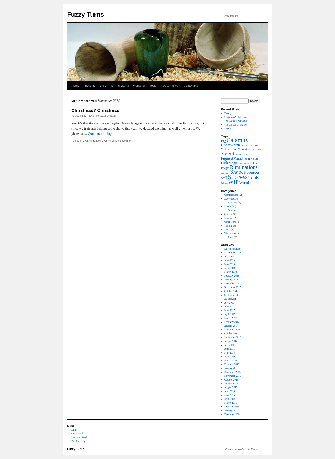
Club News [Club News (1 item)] (253, 145)
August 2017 (231, 298)
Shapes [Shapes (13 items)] (238, 172)
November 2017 (232, 287)
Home (75, 85)
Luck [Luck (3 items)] (224, 163)
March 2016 (230, 360)
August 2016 (231, 341)
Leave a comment (122, 140)
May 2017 (229, 310)
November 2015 (232, 375)
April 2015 (229, 398)
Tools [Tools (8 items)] (253, 177)
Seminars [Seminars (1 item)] (225, 173)
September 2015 (232, 383)
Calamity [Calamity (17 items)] (237, 140)
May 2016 (229, 352)
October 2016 (231, 333)
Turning (228, 225)
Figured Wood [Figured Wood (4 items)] (232, 158)
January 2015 (231, 410)
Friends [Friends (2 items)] (248, 158)
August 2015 (231, 387)
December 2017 (232, 283)
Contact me (191, 85)
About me (90, 85)
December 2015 (232, 371)
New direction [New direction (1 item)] (244, 163)
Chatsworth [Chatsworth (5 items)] (230, 145)
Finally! (228, 113)
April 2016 (229, 356)
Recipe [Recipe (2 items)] (225, 168)
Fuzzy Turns (85, 14)
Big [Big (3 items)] (223, 141)
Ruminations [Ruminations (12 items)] (244, 167)
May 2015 (229, 395)
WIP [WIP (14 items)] (233, 182)
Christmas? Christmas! (96, 110)
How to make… (170, 85)
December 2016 (232, 329)
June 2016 (229, 348)
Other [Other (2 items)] (255, 163)
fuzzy (113, 115)
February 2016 (231, 364)
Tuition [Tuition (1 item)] (224, 183)
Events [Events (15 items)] (229, 153)
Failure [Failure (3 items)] (242, 154)
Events (87, 140)
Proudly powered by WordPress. (241, 448)
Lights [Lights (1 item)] (256, 159)
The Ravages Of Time (235, 120)
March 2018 (230, 271)
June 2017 (229, 306)
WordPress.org (78, 441)
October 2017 (231, 291)
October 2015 (231, 379)
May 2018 (229, 264)
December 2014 (232, 414)
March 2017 (230, 318)
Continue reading (102, 133)
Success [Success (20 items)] (238, 176)
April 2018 (229, 268)
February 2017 (231, 321)
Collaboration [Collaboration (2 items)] (229, 149)
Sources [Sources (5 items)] (253, 172)
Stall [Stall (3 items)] (224, 178)
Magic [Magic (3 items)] (233, 163)
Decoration (230, 198)
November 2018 (232, 252)
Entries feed (77, 433)
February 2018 (231, 275)
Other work (230, 221)
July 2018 (229, 256)
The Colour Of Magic (235, 124)
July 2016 (229, 345)
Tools (153, 85)
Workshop (139, 85)
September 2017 (232, 294)
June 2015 (229, 391)
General (228, 214)
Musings (228, 217)
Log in (74, 429)
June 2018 (229, 260)
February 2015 (231, 406)
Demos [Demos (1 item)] (258, 149)
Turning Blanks (119, 85)
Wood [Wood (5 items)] (244, 182)
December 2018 (232, 248)
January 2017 (231, 325)
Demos (231, 210)
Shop (103, 85)
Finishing (232, 202)
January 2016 (231, 368)
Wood (227, 229)
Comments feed (79, 437)
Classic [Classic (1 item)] (244, 145)
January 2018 (231, 279)
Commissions (231, 194)
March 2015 (230, 402)
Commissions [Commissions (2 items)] (246, 149)
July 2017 (229, 302)
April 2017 (229, 314)
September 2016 (232, 337)
